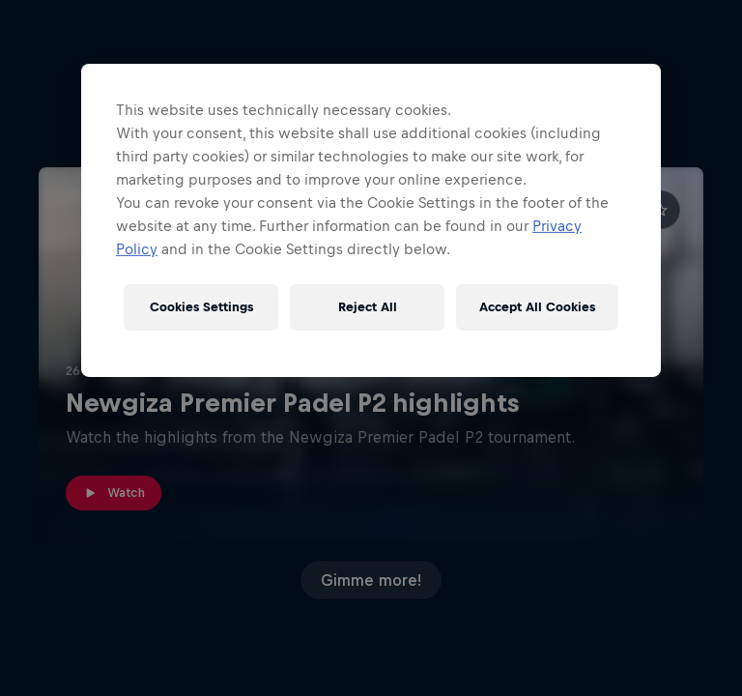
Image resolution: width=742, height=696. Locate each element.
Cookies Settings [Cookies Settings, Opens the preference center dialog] (201, 307)
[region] (371, 220)
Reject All (367, 307)
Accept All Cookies (537, 307)
